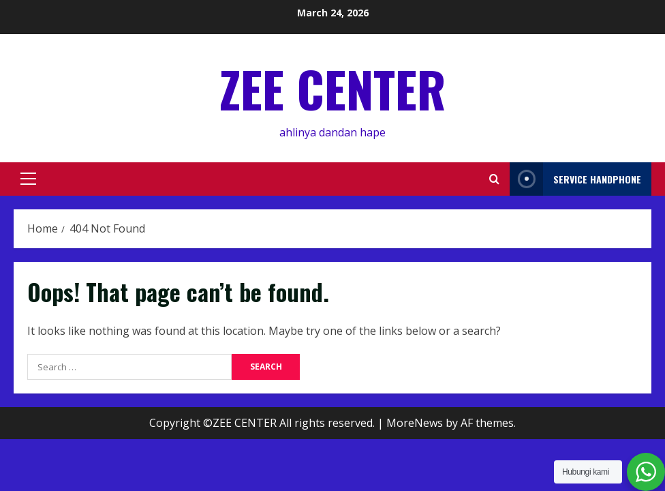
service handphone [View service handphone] (575, 179)
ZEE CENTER (332, 88)
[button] (28, 178)
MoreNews (414, 422)
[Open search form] (494, 179)
